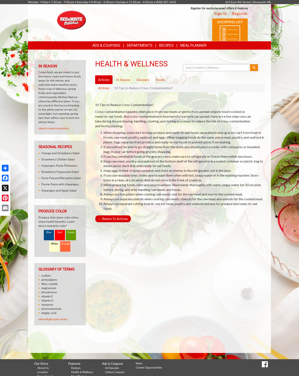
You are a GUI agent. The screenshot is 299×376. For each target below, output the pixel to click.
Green (71, 232)
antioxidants (49, 279)
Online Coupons (115, 372)
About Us (43, 368)
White (54, 243)
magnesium (48, 288)
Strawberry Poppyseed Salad (60, 171)
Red (60, 232)
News (139, 363)
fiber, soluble (49, 284)
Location (42, 372)
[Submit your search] (254, 67)
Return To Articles (113, 219)
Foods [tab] (160, 80)
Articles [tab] (103, 80)
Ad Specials (112, 368)
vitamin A (47, 300)
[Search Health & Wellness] (217, 67)
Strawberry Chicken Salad (58, 159)
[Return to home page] (72, 20)
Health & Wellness (82, 372)
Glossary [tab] (143, 80)
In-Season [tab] (123, 80)
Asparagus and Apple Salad (58, 190)
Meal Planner (193, 45)
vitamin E (47, 296)
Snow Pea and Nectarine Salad (61, 178)
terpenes (47, 304)
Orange (65, 243)
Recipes (166, 45)
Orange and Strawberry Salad (60, 153)
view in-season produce (53, 128)
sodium (46, 275)
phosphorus (49, 292)
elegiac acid (48, 313)
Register (240, 13)
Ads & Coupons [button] (106, 45)
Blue (48, 232)
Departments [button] (139, 45)
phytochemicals (51, 308)
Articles (103, 88)
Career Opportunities (149, 367)
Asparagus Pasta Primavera (59, 165)
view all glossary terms (52, 319)
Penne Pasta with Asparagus (60, 184)
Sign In (220, 13)
